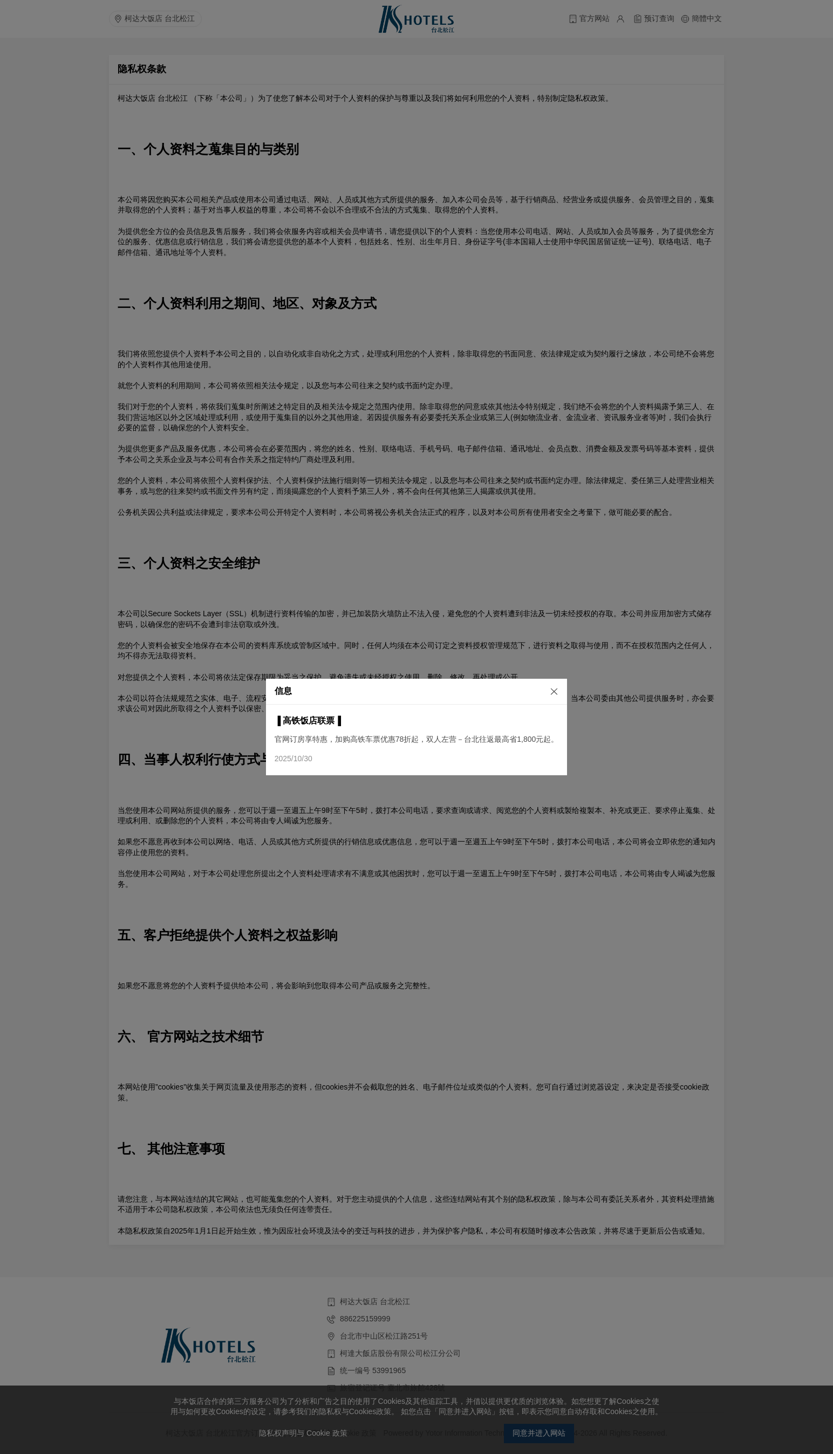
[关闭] (544, 690)
